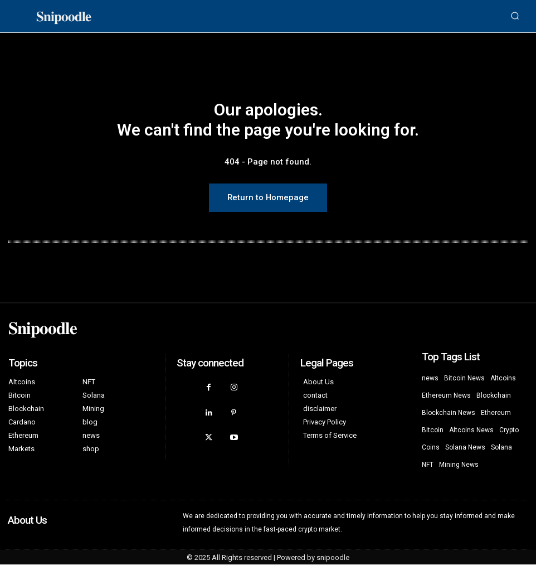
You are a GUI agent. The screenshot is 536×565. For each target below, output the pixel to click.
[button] (515, 16)
